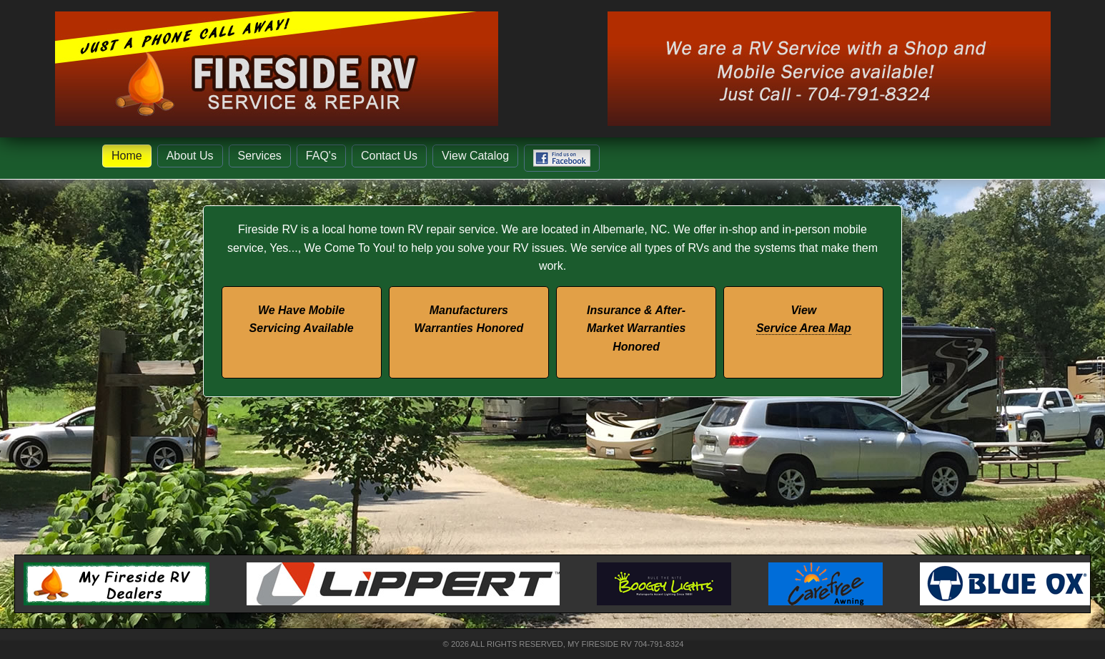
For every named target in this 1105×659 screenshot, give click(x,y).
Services (260, 156)
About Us (190, 156)
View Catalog (475, 156)
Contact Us (389, 156)
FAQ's (321, 156)
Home (127, 156)
